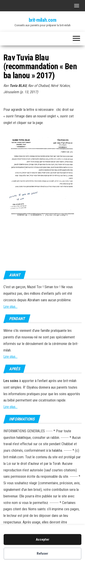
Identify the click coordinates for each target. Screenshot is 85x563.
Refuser (42, 553)
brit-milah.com (42, 20)
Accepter (42, 539)
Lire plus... (10, 306)
